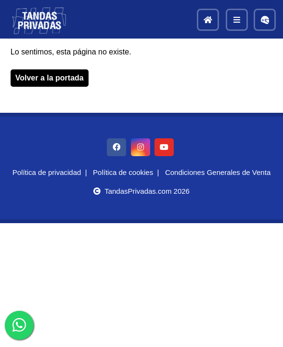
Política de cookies (123, 172)
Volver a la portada (49, 78)
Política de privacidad (47, 172)
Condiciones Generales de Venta (217, 172)
